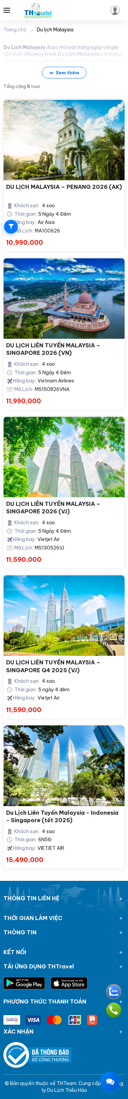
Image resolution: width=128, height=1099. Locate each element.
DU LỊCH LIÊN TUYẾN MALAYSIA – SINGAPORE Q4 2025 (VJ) (53, 666)
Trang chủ (14, 30)
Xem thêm (64, 72)
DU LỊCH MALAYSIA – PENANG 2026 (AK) (64, 186)
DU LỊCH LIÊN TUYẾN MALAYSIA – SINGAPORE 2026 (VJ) (53, 507)
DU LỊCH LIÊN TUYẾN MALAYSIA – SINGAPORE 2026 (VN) (53, 349)
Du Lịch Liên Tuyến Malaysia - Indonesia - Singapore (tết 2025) (62, 816)
